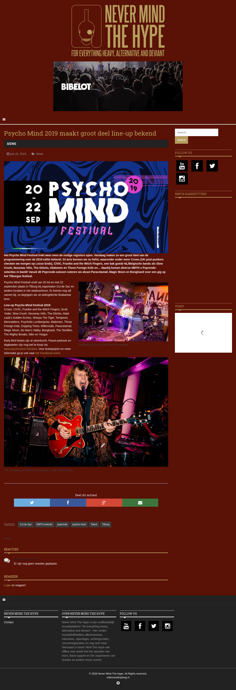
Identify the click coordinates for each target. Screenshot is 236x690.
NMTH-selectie (44, 524)
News (11, 144)
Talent (94, 524)
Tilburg (105, 524)
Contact (9, 622)
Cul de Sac (26, 524)
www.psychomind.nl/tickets (20, 348)
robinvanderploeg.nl (118, 677)
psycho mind (79, 524)
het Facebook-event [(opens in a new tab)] (47, 353)
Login (8, 585)
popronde (62, 524)
